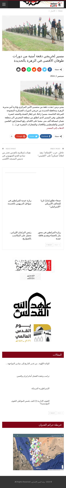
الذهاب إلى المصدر (55, 128)
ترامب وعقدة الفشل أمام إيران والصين (33, 376)
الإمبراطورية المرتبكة (40, 388)
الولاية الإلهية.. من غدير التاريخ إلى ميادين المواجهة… (28, 363)
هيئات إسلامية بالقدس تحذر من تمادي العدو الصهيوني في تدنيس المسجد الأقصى (16, 155)
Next (49, 245)
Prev (57, 245)
